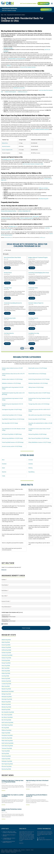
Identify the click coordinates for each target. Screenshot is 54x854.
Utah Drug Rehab (5, 753)
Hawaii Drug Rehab (6, 665)
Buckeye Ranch (8, 272)
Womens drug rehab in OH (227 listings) (37, 419)
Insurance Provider (6, 601)
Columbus (30, 463)
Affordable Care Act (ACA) (8, 159)
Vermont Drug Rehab (6, 756)
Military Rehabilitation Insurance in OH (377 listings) (39, 442)
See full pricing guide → (44, 198)
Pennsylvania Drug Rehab (7, 735)
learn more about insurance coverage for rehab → (33, 164)
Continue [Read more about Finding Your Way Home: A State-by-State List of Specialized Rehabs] (3, 790)
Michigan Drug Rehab (6, 694)
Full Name (4, 579)
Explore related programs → (11, 91)
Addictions (15, 849)
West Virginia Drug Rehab (7, 763)
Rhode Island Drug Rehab (7, 740)
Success (23, 849)
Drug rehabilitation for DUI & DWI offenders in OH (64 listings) (13, 429)
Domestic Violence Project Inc (35, 303)
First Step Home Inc (33, 318)
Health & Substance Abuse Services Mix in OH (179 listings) (13, 374)
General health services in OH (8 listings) (37, 373)
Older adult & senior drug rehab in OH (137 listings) (39, 415)
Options (6, 849)
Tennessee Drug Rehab (7, 748)
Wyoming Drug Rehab (6, 769)
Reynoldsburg (31, 471)
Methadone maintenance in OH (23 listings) (11, 383)
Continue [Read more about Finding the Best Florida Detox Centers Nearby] (3, 819)
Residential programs (5, 218)
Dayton (3, 467)
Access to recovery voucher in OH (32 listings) (12, 446)
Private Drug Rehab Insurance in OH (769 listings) (12, 442)
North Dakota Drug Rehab (7, 725)
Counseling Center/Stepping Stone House (38, 272)
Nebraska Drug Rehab (6, 707)
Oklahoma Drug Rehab (6, 730)
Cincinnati (30, 459)
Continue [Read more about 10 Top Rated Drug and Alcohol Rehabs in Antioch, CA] (28, 804)
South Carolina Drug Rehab (7, 743)
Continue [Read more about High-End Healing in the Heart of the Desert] (28, 789)
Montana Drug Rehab (6, 704)
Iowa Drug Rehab (5, 675)
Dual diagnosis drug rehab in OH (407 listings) (12, 409)
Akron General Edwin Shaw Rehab (12, 257)
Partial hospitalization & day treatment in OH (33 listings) (12, 399)
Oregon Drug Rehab (6, 732)
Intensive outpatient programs (26, 218)
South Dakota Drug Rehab (7, 745)
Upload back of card (6, 619)
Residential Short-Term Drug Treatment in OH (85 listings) (39, 399)
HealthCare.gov (42, 237)
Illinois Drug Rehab (6, 670)
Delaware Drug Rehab (6, 657)
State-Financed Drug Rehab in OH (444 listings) (38, 438)
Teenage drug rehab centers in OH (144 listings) (38, 404)
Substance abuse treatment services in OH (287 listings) (12, 369)
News (32, 849)
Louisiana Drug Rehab (6, 683)
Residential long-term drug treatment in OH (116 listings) (12, 404)
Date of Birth (4, 595)
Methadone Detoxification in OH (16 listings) (38, 383)
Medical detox (36, 216)
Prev (22, 348)
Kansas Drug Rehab (6, 678)
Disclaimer (8, 852)
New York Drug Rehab (6, 719)
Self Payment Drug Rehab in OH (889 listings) (12, 434)
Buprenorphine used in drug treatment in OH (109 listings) (12, 388)
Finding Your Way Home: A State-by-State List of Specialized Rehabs (12, 781)
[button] (52, 3)
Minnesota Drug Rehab (7, 696)
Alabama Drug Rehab (6, 639)
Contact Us (28, 849)
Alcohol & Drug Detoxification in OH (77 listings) (38, 379)
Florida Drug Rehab (6, 660)
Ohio (5, 14)
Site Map (3, 852)
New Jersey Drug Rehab (7, 714)
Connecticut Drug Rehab (7, 655)
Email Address (5, 590)
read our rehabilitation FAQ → (25, 211)
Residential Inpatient (6, 146)
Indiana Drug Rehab (6, 673)
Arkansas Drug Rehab (6, 647)
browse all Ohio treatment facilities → (28, 67)
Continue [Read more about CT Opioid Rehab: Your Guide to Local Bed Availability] (3, 804)
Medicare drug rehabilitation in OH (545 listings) (12, 438)
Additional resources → (23, 91)
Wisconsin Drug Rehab (6, 766)
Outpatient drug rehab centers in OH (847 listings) (39, 392)
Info (19, 849)
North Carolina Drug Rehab (7, 722)
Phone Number (5, 585)
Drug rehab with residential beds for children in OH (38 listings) (40, 424)
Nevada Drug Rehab (6, 709)
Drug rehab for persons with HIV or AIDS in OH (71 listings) (39, 410)
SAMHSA (9, 65)
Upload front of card (6, 614)
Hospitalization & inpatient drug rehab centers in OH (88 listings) (13, 393)
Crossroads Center (33, 287)
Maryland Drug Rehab (6, 688)
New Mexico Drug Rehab (7, 717)
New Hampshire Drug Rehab (8, 712)
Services (10, 849)
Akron (3, 459)
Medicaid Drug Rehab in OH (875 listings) (37, 434)
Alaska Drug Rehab (6, 642)
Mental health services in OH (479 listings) (37, 368)
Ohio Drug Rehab (5, 727)
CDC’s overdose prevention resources (40, 129)
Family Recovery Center (10, 318)
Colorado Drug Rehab (6, 652)
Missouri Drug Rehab (6, 701)
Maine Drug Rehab (6, 686)
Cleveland (4, 463)
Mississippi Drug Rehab (7, 699)
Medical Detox (5, 143)
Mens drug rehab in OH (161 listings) (10, 423)
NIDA (9, 237)
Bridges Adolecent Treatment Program (38, 257)
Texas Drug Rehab (6, 751)
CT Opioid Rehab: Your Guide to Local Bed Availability (9, 839)
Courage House (8, 287)
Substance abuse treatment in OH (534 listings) (12, 379)
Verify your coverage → (9, 48)
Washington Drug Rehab (7, 761)
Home (2, 14)
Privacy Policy (13, 852)
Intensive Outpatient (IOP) (7, 149)
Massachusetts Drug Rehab (8, 691)
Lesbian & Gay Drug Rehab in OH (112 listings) (12, 415)
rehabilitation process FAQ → (19, 87)
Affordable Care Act (12, 226)
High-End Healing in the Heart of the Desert (37, 780)
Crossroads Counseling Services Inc (13, 303)
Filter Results (8, 250)
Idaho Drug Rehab (5, 668)
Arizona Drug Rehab (6, 644)
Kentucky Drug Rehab (6, 681)
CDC (11, 237)
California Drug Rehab (6, 650)
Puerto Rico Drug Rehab (7, 738)
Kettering (30, 467)
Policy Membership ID (6, 606)
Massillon (4, 471)
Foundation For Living (33, 333)
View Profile (7, 267)
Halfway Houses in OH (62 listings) (36, 387)
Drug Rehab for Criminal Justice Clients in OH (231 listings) (39, 429)
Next (32, 348)
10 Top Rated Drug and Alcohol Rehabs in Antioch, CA (9, 842)
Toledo (3, 476)
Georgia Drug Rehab (6, 663)
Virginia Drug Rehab (6, 758)
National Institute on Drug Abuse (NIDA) (16, 58)
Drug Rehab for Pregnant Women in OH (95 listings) (13, 419)
